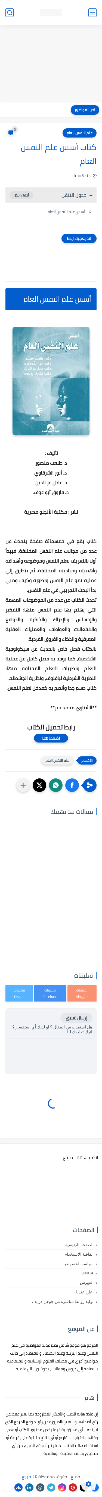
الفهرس (87, 1282)
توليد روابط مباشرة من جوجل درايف (63, 1301)
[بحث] (9, 12)
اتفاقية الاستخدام (79, 1254)
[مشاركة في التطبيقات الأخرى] (23, 785)
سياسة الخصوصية (78, 1264)
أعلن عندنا (85, 1292)
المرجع (28, 1477)
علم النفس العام (79, 132)
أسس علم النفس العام (66, 212)
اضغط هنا (51, 738)
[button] (72, 785)
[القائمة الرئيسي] (92, 12)
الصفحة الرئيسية (79, 1245)
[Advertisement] (51, 64)
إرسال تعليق (76, 1018)
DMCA (87, 1273)
